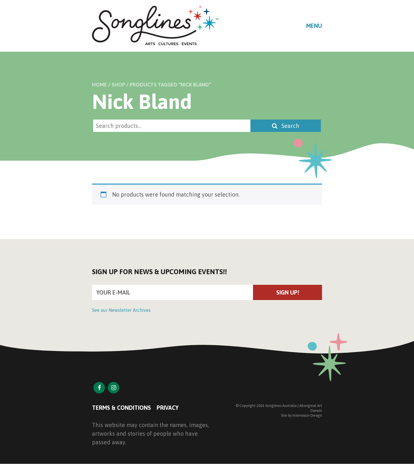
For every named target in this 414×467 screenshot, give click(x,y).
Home (99, 85)
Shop (118, 85)
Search (286, 125)
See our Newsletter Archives (121, 310)
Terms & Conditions (121, 407)
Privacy (168, 407)
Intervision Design (307, 415)
